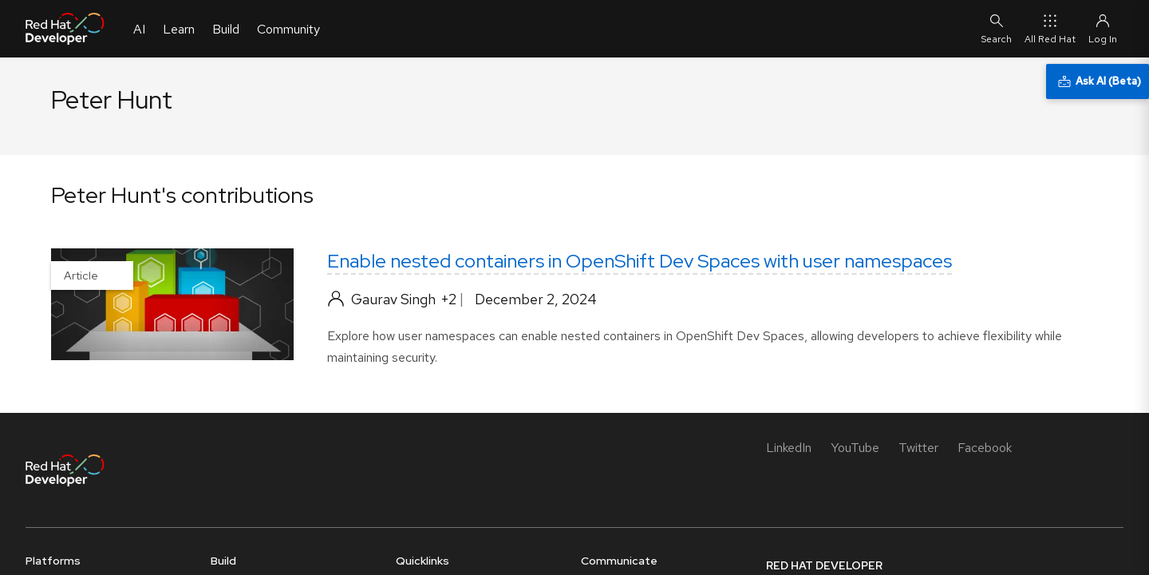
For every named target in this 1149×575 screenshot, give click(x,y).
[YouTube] (855, 447)
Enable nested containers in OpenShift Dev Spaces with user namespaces (639, 260)
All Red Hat (1050, 28)
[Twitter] (918, 447)
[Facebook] (985, 447)
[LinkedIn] (788, 447)
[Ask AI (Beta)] (1097, 81)
